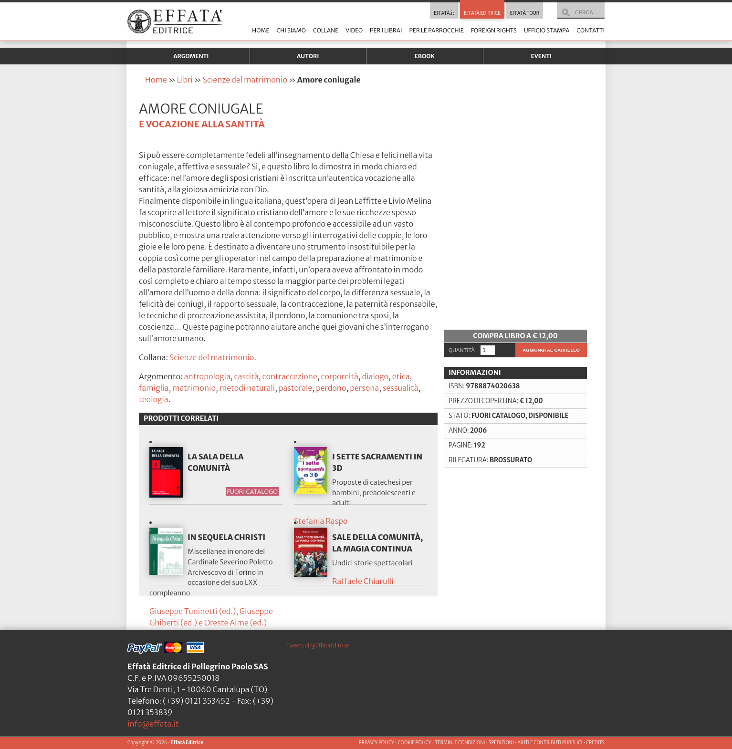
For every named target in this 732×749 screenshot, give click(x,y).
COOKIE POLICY (414, 743)
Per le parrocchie (436, 30)
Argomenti (191, 56)
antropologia (207, 376)
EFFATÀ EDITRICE (482, 13)
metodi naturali (247, 388)
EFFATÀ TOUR (524, 13)
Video (354, 30)
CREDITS (595, 743)
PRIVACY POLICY (376, 743)
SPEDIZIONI (501, 743)
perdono (331, 388)
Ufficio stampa (546, 30)
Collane (325, 30)
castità (246, 376)
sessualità (400, 388)
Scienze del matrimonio (245, 79)
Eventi (541, 56)
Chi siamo (290, 30)
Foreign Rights (494, 30)
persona (364, 388)
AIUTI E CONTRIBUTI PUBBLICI (549, 743)
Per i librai (386, 30)
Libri (185, 79)
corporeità (339, 376)
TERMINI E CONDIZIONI (460, 743)
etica (401, 376)
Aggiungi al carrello (551, 350)
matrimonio (194, 388)
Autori (308, 56)
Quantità (462, 350)
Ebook (425, 56)
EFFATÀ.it (444, 13)
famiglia (153, 388)
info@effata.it (153, 723)
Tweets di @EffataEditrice (317, 645)
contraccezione (289, 376)
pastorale (295, 388)
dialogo (375, 376)
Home (260, 30)
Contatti (590, 30)
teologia (153, 399)
